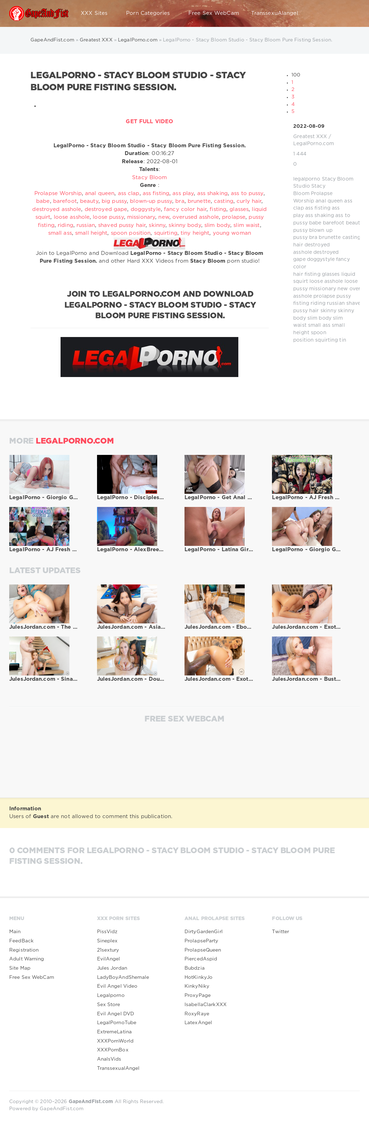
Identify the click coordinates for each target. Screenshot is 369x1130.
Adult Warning (26, 959)
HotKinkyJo (198, 977)
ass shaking (319, 215)
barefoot (334, 223)
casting (351, 237)
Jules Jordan (112, 968)
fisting (312, 274)
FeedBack (21, 941)
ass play (183, 193)
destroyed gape (106, 209)
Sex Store (108, 1005)
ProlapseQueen (202, 950)
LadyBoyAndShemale (123, 977)
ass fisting (317, 208)
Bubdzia (194, 968)
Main (15, 932)
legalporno (306, 179)
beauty (354, 223)
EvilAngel (108, 959)
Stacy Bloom (149, 177)
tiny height (195, 233)
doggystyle (321, 259)
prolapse (324, 296)
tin (342, 340)
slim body (319, 318)
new (342, 289)
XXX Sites (97, 13)
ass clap (129, 193)
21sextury (108, 950)
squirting (326, 340)
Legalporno (111, 995)
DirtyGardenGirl (203, 932)
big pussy (114, 201)
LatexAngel (198, 1023)
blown (317, 230)
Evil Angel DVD (116, 1014)
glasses (331, 274)
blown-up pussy (151, 201)
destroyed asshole (56, 209)
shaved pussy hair (122, 225)
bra (313, 237)
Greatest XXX (310, 137)
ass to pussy (247, 193)
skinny (328, 311)
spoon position (131, 233)
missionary (322, 289)
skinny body (185, 225)
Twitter (280, 932)
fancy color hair (185, 209)
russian (336, 303)
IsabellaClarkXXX (205, 1005)
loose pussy (108, 217)
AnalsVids (109, 1059)
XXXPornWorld (115, 1041)
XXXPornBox (113, 1050)
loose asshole (326, 281)
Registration (24, 950)
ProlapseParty (201, 941)
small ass (319, 325)
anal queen (329, 201)
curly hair (249, 201)
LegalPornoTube (117, 1023)
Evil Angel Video (117, 986)
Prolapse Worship (58, 193)
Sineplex (107, 941)
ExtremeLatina (114, 1032)
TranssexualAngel (118, 1068)
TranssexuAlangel (274, 13)
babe (315, 223)
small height (91, 233)
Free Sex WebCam (213, 13)
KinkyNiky (196, 986)
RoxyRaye (196, 1014)
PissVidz (107, 932)
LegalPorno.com (313, 144)
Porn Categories (151, 13)
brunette (330, 237)
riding (318, 303)
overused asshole (195, 217)
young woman (232, 233)
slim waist (246, 225)
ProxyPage (197, 995)
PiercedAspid (200, 959)
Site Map (19, 968)
